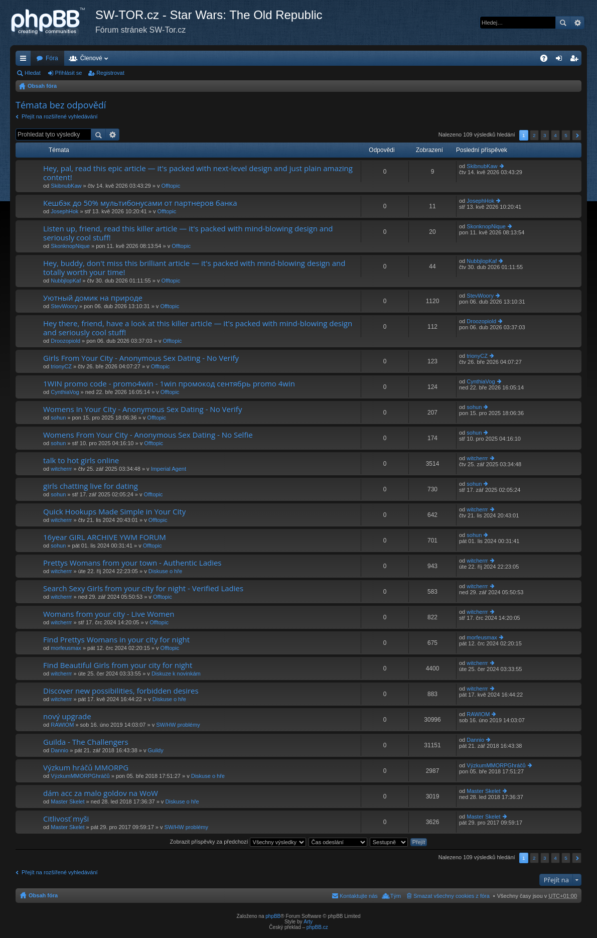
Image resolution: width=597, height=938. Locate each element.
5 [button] (565, 135)
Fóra (52, 58)
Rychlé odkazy (25, 60)
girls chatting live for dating (90, 486)
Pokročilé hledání (577, 23)
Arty (308, 921)
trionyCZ (61, 366)
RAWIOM (62, 725)
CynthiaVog (65, 392)
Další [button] (576, 135)
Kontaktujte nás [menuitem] (359, 896)
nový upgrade (67, 716)
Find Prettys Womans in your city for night (116, 639)
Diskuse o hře (165, 571)
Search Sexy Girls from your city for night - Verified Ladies (143, 588)
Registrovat (110, 73)
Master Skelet (67, 801)
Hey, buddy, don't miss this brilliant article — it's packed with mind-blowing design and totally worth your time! (194, 267)
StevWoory (64, 306)
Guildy (156, 750)
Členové (91, 58)
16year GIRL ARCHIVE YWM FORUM (104, 537)
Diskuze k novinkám (176, 674)
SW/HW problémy (178, 725)
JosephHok (64, 211)
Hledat (562, 23)
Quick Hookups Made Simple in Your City (114, 511)
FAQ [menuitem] (547, 60)
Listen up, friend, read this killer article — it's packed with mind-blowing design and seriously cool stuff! (188, 233)
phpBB (272, 916)
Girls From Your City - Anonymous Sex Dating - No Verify (141, 358)
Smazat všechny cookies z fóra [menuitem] (451, 896)
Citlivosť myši (66, 819)
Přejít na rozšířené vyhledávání (60, 116)
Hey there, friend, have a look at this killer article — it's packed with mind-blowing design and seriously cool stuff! (197, 328)
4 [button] (555, 135)
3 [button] (544, 135)
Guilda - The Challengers (85, 742)
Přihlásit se (68, 73)
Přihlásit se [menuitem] (561, 60)
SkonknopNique (70, 246)
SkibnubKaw (66, 186)
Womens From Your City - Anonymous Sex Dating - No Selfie (148, 435)
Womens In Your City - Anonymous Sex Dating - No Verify (142, 409)
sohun (58, 418)
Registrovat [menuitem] (576, 60)
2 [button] (534, 135)
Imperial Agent (168, 469)
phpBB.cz (317, 927)
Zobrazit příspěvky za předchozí (238, 842)
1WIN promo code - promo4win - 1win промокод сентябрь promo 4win (169, 383)
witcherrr (61, 469)
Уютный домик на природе (92, 298)
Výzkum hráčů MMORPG (85, 767)
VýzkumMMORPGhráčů (80, 776)
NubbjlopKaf (66, 281)
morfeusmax (66, 648)
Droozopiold (65, 341)
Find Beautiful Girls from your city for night (117, 665)
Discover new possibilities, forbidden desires (121, 691)
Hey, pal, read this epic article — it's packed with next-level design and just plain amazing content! (198, 173)
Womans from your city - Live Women (108, 614)
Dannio (59, 750)
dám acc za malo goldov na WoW (100, 793)
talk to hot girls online (81, 460)
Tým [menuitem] (395, 896)
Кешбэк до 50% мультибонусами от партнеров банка (140, 203)
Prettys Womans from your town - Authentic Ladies (132, 563)
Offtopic (170, 186)
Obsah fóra (42, 86)
